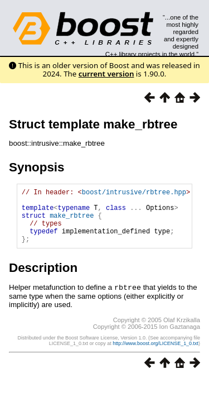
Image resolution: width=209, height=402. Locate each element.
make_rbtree (72, 222)
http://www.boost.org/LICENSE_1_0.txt (155, 354)
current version (106, 74)
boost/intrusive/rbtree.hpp (134, 193)
